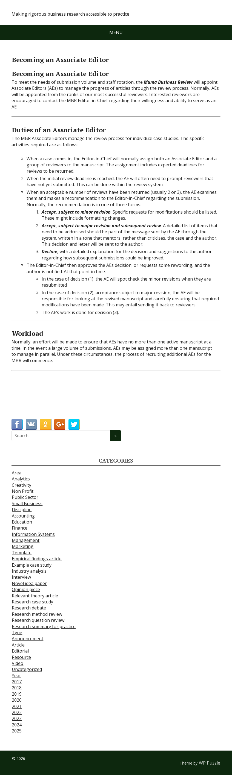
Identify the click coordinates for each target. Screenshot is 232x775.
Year (16, 676)
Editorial (20, 651)
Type (17, 632)
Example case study (31, 565)
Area (16, 473)
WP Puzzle (209, 763)
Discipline (21, 510)
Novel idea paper (29, 583)
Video (17, 663)
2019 (17, 694)
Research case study (32, 602)
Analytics (21, 479)
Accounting (23, 516)
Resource (21, 657)
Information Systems (33, 534)
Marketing (22, 546)
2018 (17, 688)
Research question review (38, 620)
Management (25, 540)
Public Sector (25, 497)
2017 (17, 682)
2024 (17, 725)
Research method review (37, 614)
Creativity (21, 485)
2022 (17, 712)
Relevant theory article (35, 596)
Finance (19, 528)
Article (18, 645)
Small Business (27, 503)
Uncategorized (27, 669)
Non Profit (22, 491)
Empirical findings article (37, 559)
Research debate (29, 608)
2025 (17, 731)
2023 (17, 718)
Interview (21, 577)
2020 (17, 700)
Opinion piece (26, 589)
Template (21, 553)
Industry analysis (29, 571)
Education (22, 522)
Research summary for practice (44, 626)
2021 (17, 706)
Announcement (27, 639)
